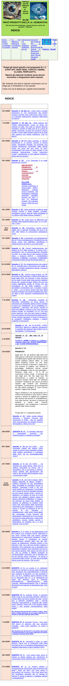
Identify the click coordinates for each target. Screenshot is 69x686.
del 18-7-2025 (28, 469)
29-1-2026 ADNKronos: (30, 187)
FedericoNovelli (49, 49)
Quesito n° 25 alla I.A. (29, 129)
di (41, 47)
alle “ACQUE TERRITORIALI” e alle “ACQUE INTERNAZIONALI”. (31, 343)
